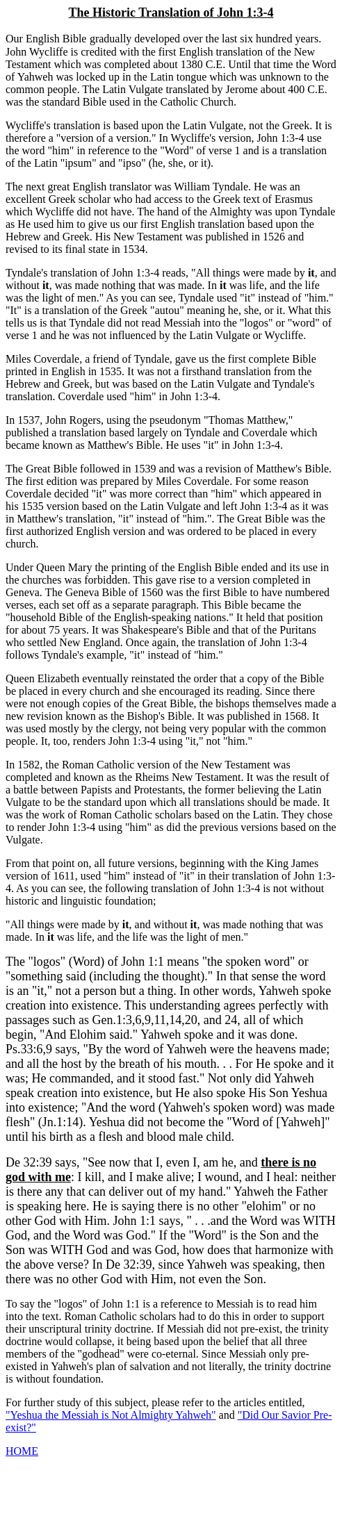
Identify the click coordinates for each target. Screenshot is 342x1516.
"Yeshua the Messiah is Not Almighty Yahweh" (111, 1415)
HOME (22, 1451)
